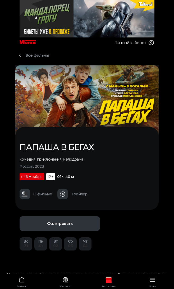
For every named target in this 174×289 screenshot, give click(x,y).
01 (40, 243)
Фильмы (65, 281)
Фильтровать (60, 223)
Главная (22, 281)
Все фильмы (37, 55)
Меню (152, 281)
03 (70, 243)
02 (55, 243)
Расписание (109, 281)
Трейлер (72, 194)
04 (85, 243)
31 (26, 243)
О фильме (36, 194)
